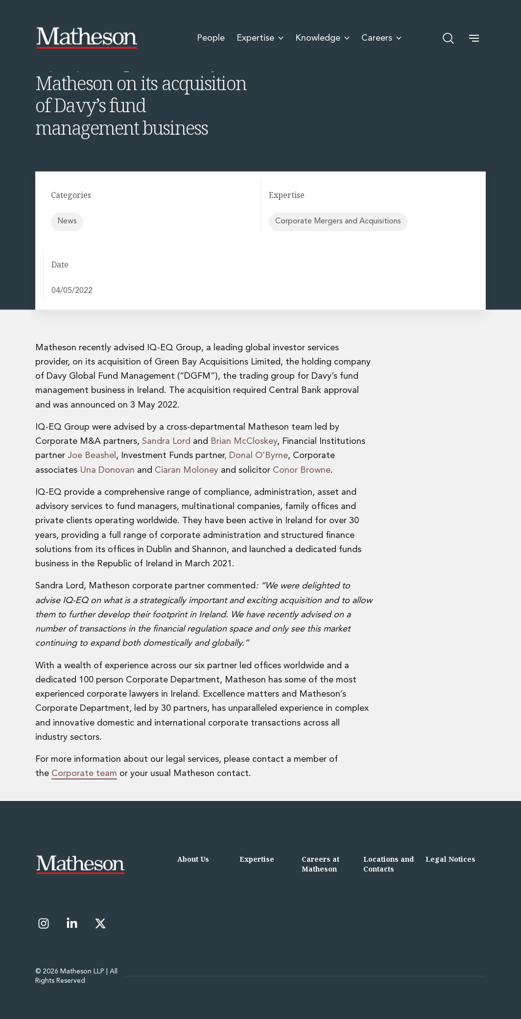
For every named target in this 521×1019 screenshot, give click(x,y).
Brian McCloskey (244, 441)
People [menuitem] (211, 38)
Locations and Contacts (388, 863)
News (67, 221)
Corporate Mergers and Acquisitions (338, 221)
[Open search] (448, 38)
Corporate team (84, 773)
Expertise (256, 859)
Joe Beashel (92, 455)
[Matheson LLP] (86, 38)
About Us (193, 859)
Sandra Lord (166, 441)
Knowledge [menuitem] (322, 38)
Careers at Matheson (320, 863)
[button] (474, 38)
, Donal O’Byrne (256, 455)
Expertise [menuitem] (260, 38)
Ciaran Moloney (186, 470)
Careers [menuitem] (381, 38)
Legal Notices (450, 859)
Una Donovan (107, 470)
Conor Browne (302, 470)
